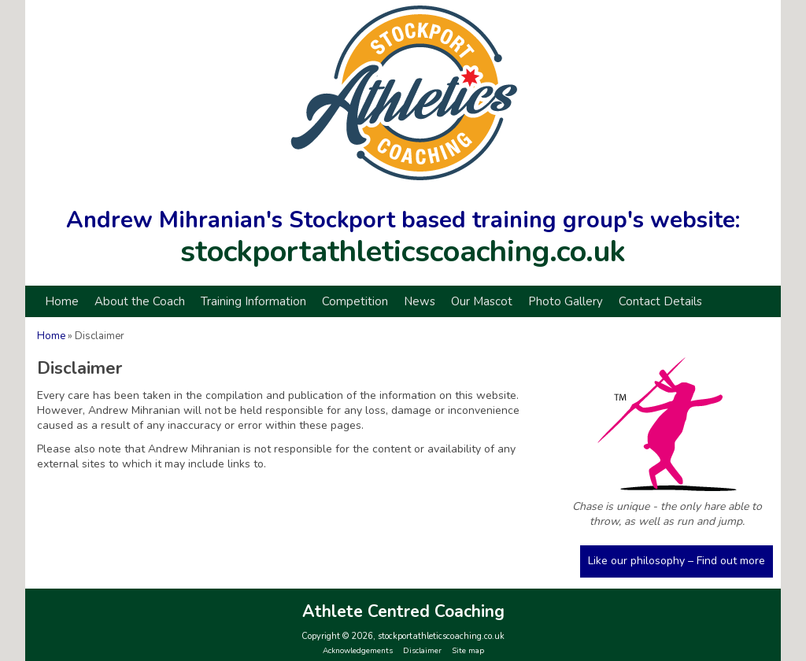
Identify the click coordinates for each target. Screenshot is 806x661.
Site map (468, 650)
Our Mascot (481, 301)
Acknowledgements (358, 650)
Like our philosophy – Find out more (676, 560)
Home (62, 301)
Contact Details (660, 301)
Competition (355, 301)
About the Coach (139, 301)
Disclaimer (422, 650)
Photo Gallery (565, 301)
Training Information (253, 301)
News (419, 301)
